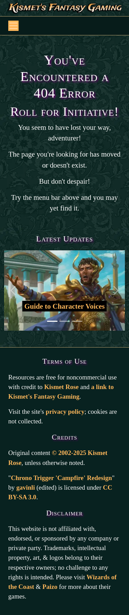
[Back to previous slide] (13, 290)
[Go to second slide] (65, 321)
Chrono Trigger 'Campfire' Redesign (61, 477)
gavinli (25, 487)
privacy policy (65, 411)
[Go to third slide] (77, 321)
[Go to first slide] (52, 321)
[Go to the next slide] (116, 290)
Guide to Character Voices (64, 306)
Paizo (49, 586)
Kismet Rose (61, 386)
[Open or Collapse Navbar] (13, 25)
